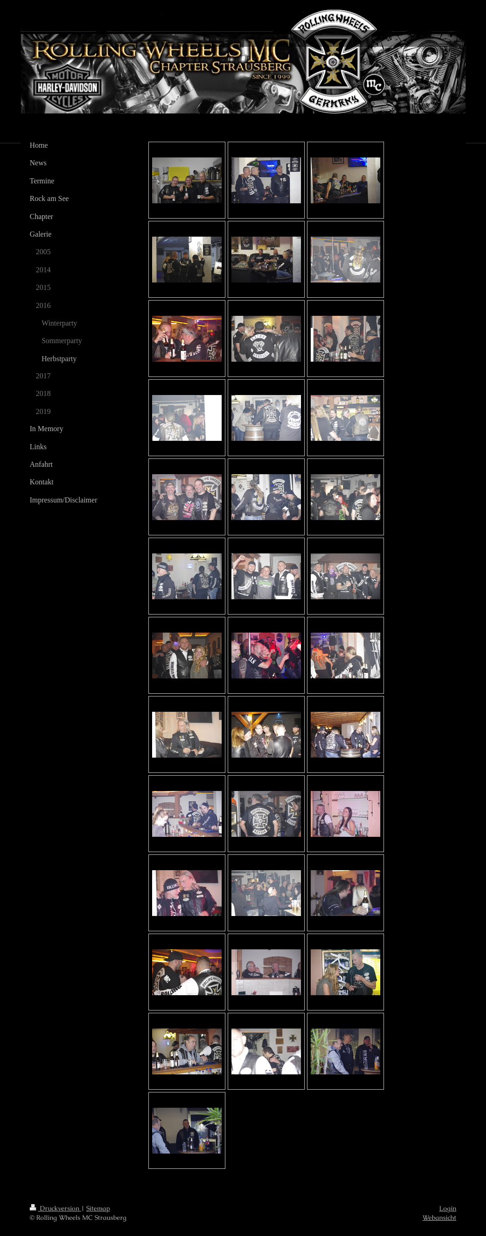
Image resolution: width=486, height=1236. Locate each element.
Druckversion (55, 1208)
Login (447, 1208)
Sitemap (98, 1208)
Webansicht (439, 1217)
